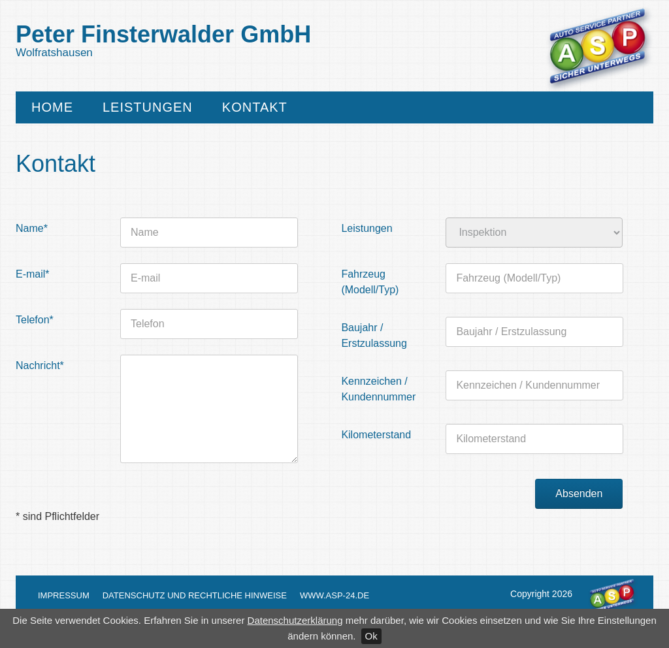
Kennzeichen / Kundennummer (378, 389)
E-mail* (33, 274)
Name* (32, 228)
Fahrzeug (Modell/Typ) (370, 281)
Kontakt (254, 107)
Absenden (578, 493)
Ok (371, 635)
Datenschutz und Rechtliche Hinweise (195, 595)
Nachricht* (40, 365)
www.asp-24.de (334, 595)
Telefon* (35, 319)
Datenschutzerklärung (295, 620)
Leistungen (148, 107)
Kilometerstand (376, 434)
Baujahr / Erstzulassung (374, 335)
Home (52, 107)
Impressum (64, 595)
